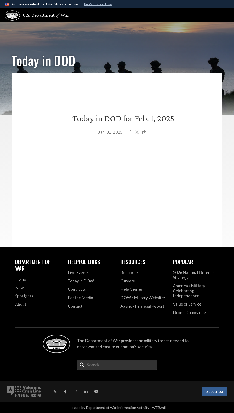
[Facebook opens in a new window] (65, 391)
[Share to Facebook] (130, 132)
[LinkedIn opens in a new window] (85, 391)
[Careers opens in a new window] (143, 281)
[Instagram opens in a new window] (75, 391)
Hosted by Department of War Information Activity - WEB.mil (117, 407)
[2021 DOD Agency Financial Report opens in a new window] (143, 306)
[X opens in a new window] (55, 391)
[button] (226, 15)
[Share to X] (137, 132)
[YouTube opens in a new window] (96, 391)
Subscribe (214, 391)
